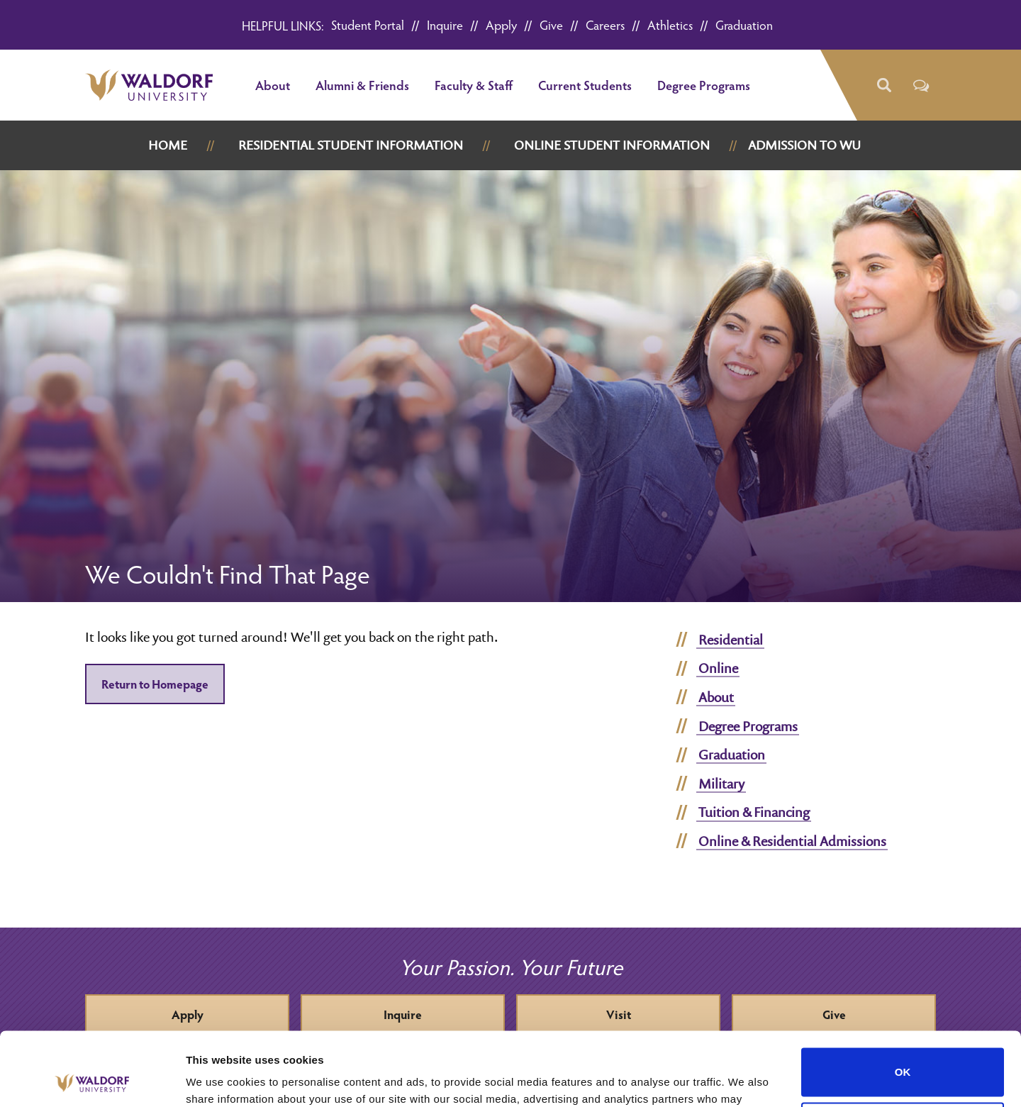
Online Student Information (612, 145)
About (272, 85)
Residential (730, 639)
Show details (219, 1079)
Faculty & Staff (474, 85)
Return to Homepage (154, 684)
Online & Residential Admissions (792, 841)
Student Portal (367, 24)
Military (721, 783)
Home (167, 145)
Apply (501, 24)
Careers (605, 24)
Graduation (744, 24)
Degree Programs (703, 85)
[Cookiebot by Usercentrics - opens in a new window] (92, 1079)
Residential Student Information (350, 145)
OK (903, 996)
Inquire (445, 24)
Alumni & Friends (362, 85)
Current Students (585, 85)
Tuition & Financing (754, 812)
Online (718, 668)
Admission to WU (804, 145)
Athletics (670, 24)
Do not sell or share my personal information (903, 1050)
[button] (883, 85)
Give (551, 24)
